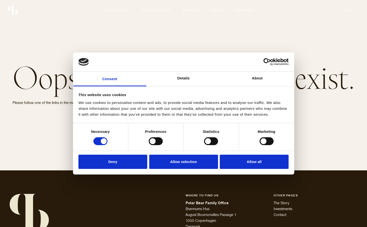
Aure (217, 10)
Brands (191, 10)
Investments (156, 10)
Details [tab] (183, 78)
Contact (245, 10)
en (346, 10)
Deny (112, 162)
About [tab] (257, 78)
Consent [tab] (109, 79)
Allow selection (183, 162)
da (356, 10)
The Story (118, 10)
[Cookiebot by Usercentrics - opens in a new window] (267, 61)
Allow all (254, 162)
